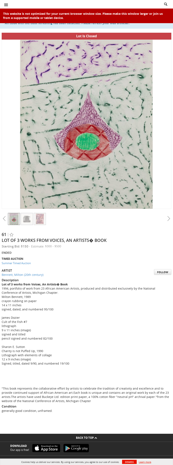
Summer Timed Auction (16, 263)
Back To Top (86, 438)
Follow (162, 272)
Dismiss (129, 462)
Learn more (145, 462)
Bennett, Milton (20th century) (22, 275)
